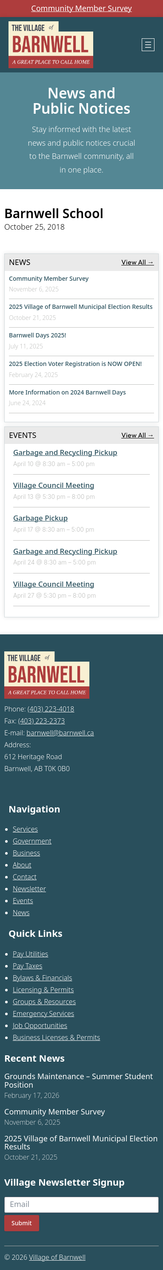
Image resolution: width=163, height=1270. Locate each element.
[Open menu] (148, 44)
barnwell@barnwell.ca (60, 732)
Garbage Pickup (40, 518)
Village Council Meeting (53, 485)
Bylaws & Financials (42, 977)
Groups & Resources (44, 1001)
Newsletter (29, 888)
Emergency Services (43, 1013)
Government (32, 841)
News (21, 912)
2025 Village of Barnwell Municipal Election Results (81, 306)
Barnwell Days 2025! (37, 335)
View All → (137, 262)
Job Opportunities (40, 1025)
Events (23, 900)
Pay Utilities (30, 954)
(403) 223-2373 (41, 721)
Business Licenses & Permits (56, 1037)
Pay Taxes (28, 965)
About (22, 865)
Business (26, 853)
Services (25, 829)
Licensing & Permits (43, 989)
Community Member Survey (81, 8)
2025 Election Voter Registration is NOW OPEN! (75, 363)
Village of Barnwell (57, 1257)
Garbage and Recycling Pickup (65, 452)
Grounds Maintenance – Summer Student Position (78, 1080)
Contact (25, 876)
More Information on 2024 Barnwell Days (67, 392)
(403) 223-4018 (51, 709)
